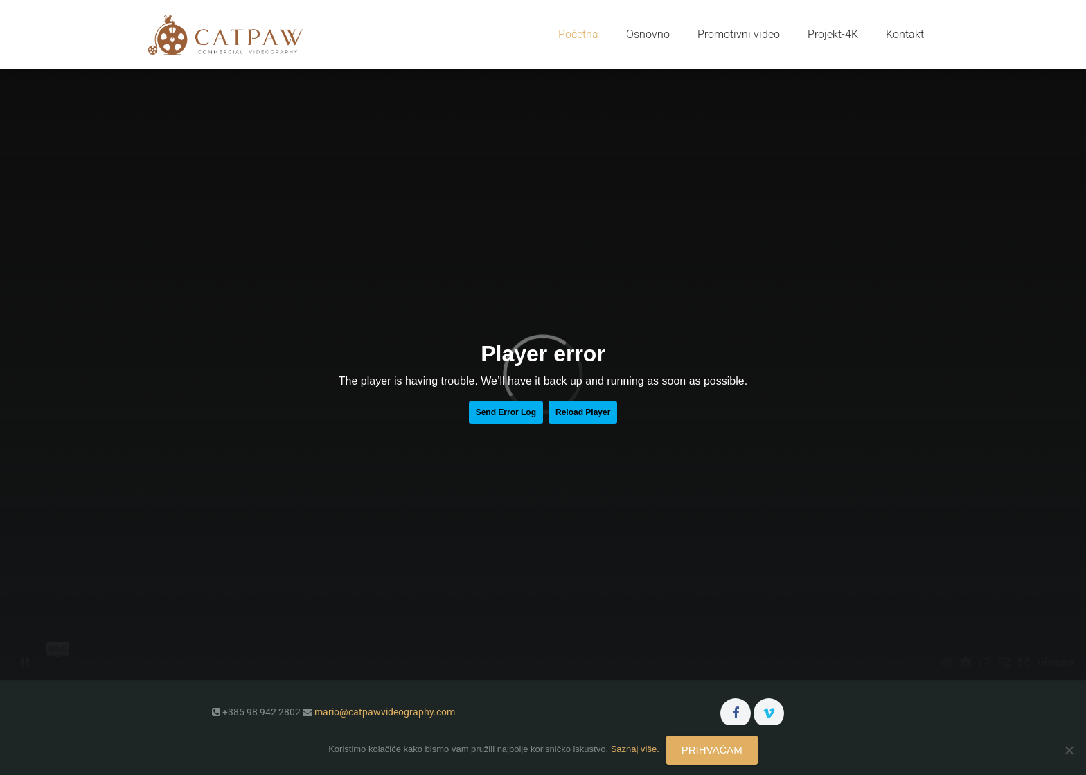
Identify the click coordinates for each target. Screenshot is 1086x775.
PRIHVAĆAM (712, 750)
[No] (1069, 750)
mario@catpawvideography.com (384, 712)
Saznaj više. (635, 749)
